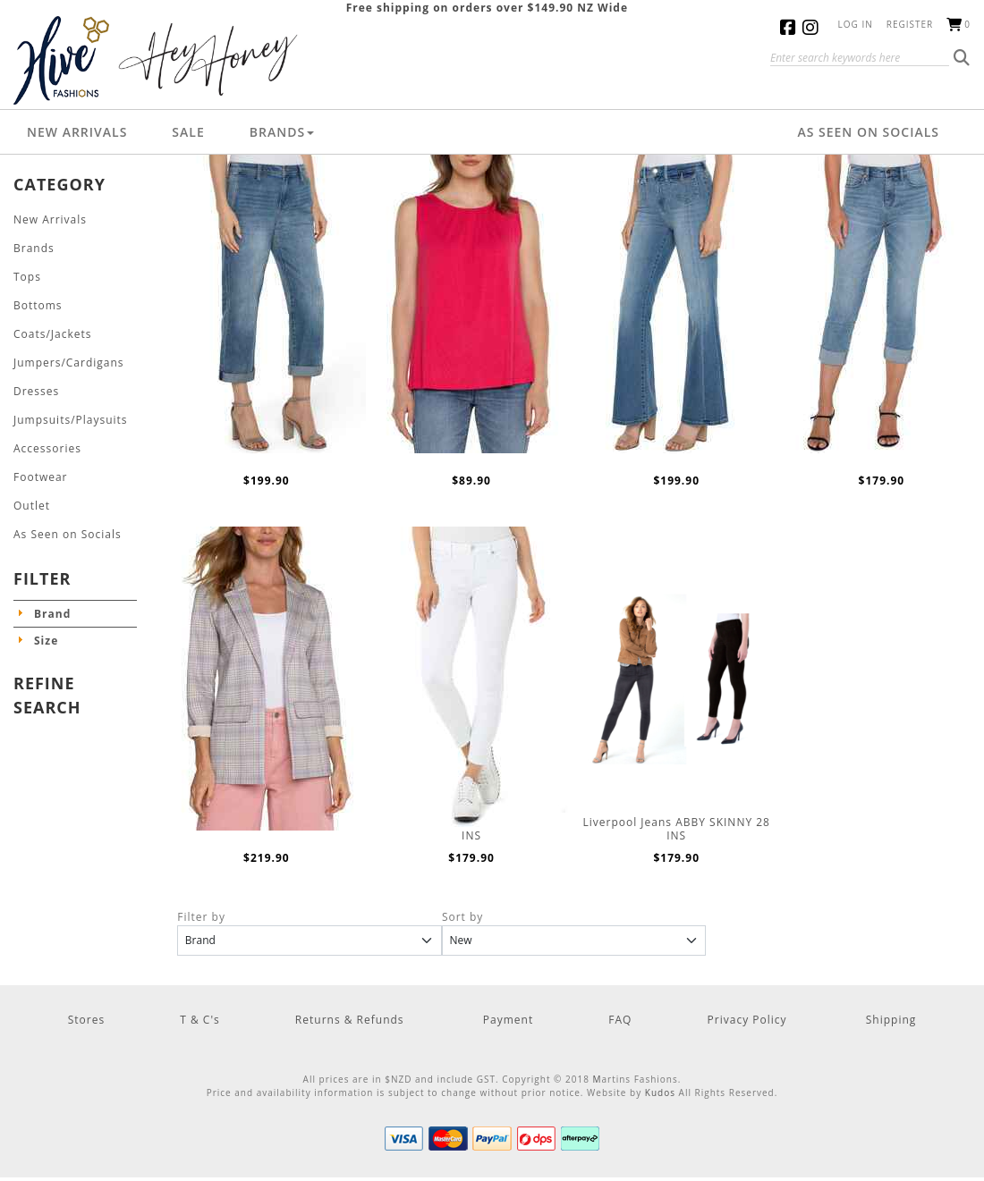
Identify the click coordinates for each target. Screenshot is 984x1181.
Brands (282, 131)
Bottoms (38, 305)
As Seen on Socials (868, 131)
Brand (52, 613)
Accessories (47, 448)
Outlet (31, 505)
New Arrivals (77, 131)
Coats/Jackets (52, 334)
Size (46, 640)
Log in (855, 24)
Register (910, 24)
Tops (27, 276)
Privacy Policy (747, 1019)
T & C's (200, 1019)
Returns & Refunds (349, 1019)
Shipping (891, 1019)
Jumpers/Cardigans (68, 362)
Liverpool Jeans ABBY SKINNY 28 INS (676, 828)
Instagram (813, 27)
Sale (188, 131)
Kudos (660, 1092)
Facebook (791, 27)
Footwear (40, 477)
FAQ (620, 1019)
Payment (508, 1019)
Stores (86, 1019)
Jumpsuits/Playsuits (70, 419)
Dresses (36, 391)
